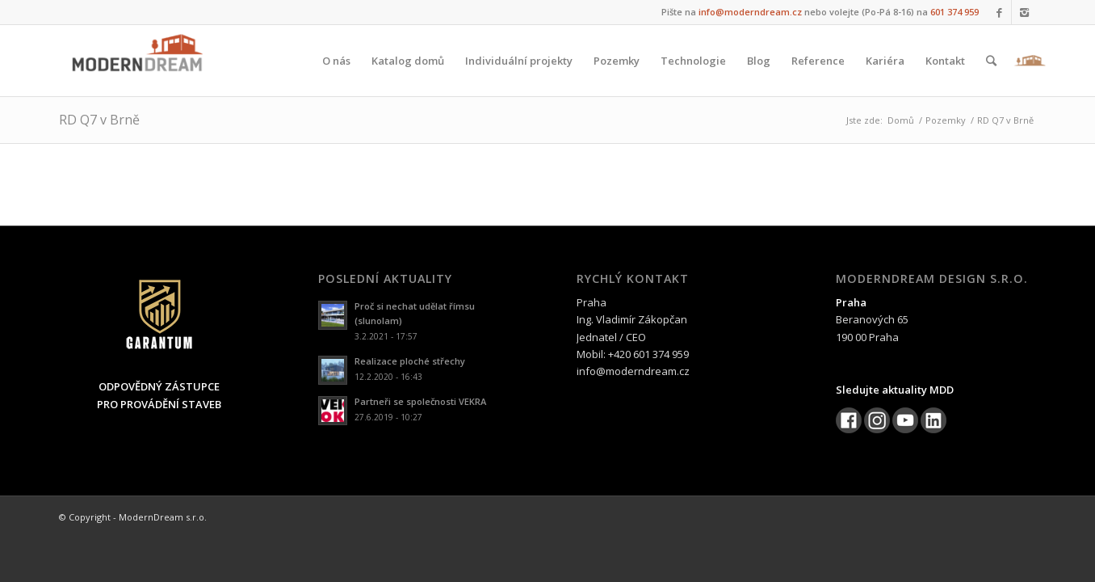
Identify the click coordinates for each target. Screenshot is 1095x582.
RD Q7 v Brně (99, 120)
